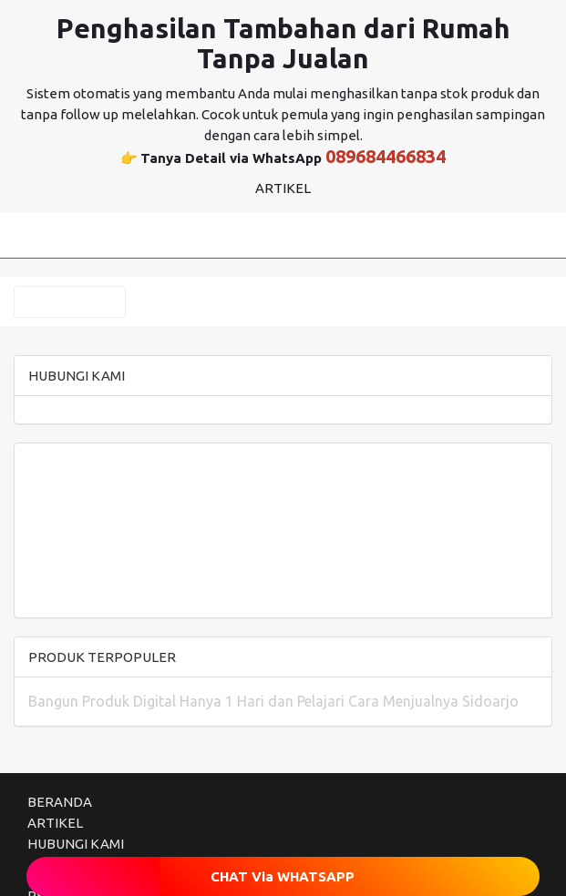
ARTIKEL (55, 822)
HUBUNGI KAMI (75, 843)
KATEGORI (69, 302)
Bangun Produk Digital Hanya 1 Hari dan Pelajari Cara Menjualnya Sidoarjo (273, 701)
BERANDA (59, 801)
